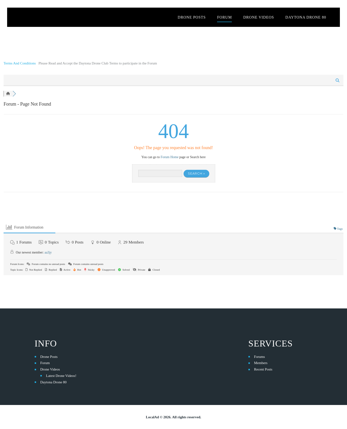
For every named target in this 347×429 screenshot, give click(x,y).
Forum (45, 363)
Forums (259, 357)
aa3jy (48, 252)
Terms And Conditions (20, 63)
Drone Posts (49, 357)
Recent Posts (263, 369)
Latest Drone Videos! (61, 376)
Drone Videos (50, 369)
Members (261, 363)
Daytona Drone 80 (53, 382)
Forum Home (169, 157)
